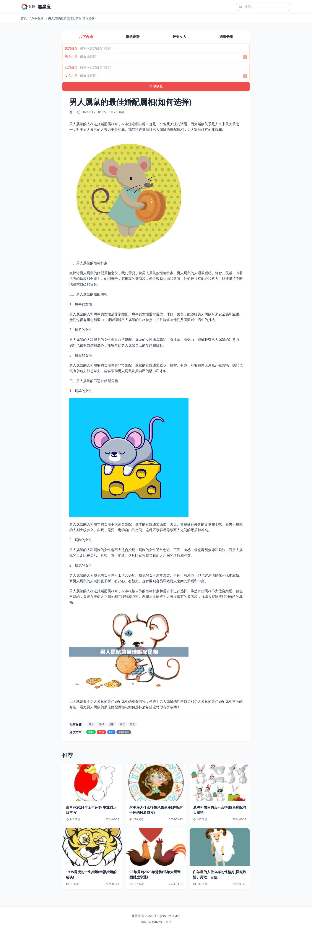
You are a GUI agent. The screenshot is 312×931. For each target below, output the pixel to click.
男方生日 (71, 56)
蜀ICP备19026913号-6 (156, 922)
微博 (101, 732)
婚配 (132, 724)
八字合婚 (37, 18)
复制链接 (124, 732)
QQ (111, 732)
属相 (111, 724)
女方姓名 (71, 67)
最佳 (122, 724)
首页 (24, 18)
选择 (101, 724)
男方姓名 (71, 48)
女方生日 (71, 75)
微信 (91, 732)
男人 (91, 724)
